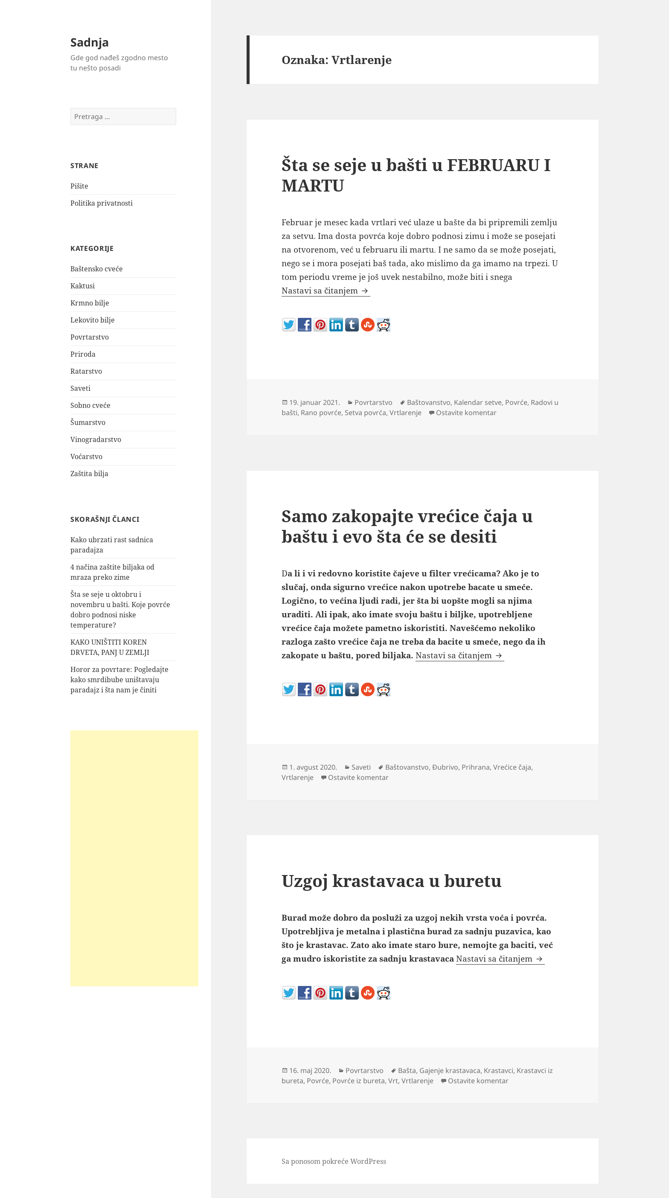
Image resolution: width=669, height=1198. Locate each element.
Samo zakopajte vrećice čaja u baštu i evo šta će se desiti (407, 525)
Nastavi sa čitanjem (326, 290)
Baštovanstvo (429, 402)
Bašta (407, 1070)
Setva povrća (365, 412)
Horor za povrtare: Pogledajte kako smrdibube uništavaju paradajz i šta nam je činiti (119, 680)
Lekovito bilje (92, 320)
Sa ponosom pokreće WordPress (334, 1161)
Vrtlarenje (406, 412)
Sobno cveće (90, 405)
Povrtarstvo (89, 337)
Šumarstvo (87, 422)
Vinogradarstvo (95, 439)
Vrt (393, 1080)
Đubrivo (445, 767)
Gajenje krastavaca (449, 1070)
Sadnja (89, 42)
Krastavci (498, 1070)
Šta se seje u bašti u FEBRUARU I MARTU (416, 174)
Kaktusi (82, 286)
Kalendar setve (478, 402)
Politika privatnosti (101, 203)
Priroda (83, 354)
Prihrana (476, 767)
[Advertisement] (134, 858)
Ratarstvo (86, 371)
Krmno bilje (89, 303)
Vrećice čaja (512, 767)
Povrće (516, 402)
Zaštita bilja (89, 473)
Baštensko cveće (96, 268)
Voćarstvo (86, 456)
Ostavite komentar (466, 412)
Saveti (80, 388)
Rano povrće (321, 412)
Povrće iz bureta (358, 1080)
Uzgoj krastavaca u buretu (392, 880)
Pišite (79, 186)
